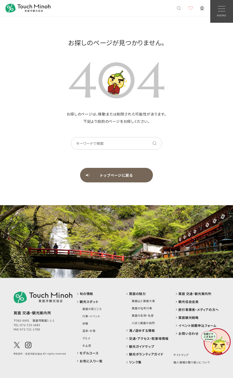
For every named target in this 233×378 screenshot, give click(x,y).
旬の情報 (86, 294)
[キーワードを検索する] (154, 143)
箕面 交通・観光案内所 (194, 294)
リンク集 (135, 362)
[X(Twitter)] (17, 345)
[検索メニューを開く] (178, 8)
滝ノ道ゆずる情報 (142, 330)
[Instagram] (28, 345)
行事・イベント (91, 316)
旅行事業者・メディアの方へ (198, 309)
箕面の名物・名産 (143, 315)
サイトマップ (181, 355)
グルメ (86, 338)
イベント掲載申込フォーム (197, 325)
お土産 (86, 345)
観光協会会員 (188, 302)
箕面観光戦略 (188, 317)
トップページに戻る (116, 175)
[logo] (43, 297)
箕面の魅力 (137, 294)
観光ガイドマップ (141, 346)
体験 (85, 323)
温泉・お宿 (89, 331)
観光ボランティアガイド (146, 354)
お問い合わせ (188, 333)
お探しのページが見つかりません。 (116, 42)
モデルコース (89, 353)
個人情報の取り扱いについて (191, 362)
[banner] (28, 8)
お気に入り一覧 (91, 361)
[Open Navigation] (221, 11)
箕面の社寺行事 (142, 308)
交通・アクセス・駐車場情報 (148, 338)
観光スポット (89, 302)
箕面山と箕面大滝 (143, 301)
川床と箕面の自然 (143, 323)
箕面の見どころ (92, 309)
